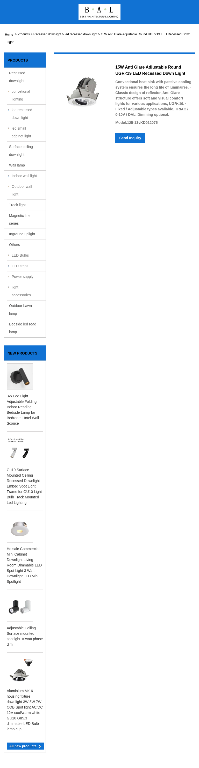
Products (24, 34)
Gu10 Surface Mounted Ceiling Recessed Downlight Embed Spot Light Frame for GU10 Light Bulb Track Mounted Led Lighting (24, 486)
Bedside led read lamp (22, 328)
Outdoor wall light (22, 190)
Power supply (22, 277)
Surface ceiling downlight (21, 151)
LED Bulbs (20, 255)
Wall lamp (17, 165)
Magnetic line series (20, 219)
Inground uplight (22, 234)
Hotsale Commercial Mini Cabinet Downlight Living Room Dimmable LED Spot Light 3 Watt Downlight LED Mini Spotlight (24, 565)
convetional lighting (21, 95)
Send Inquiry (130, 138)
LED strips (20, 266)
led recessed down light (81, 34)
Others (14, 245)
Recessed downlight (47, 34)
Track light (17, 205)
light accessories (21, 291)
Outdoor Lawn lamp (20, 310)
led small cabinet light (21, 132)
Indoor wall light (24, 176)
